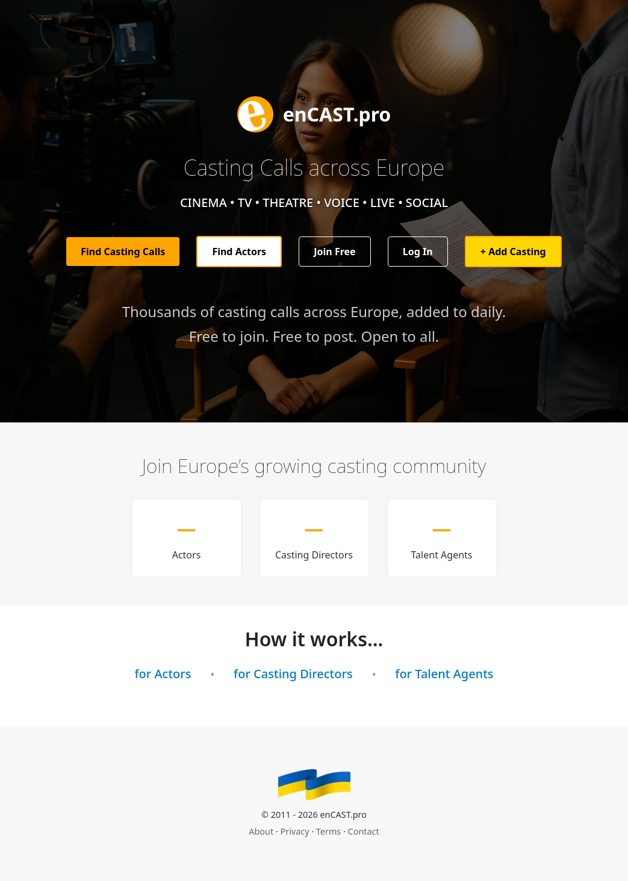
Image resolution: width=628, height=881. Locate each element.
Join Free (334, 251)
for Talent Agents (444, 674)
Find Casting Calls (123, 251)
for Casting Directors (293, 674)
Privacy (295, 831)
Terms (328, 831)
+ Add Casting (513, 251)
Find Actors (239, 251)
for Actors (162, 674)
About (261, 831)
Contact (363, 831)
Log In (418, 251)
